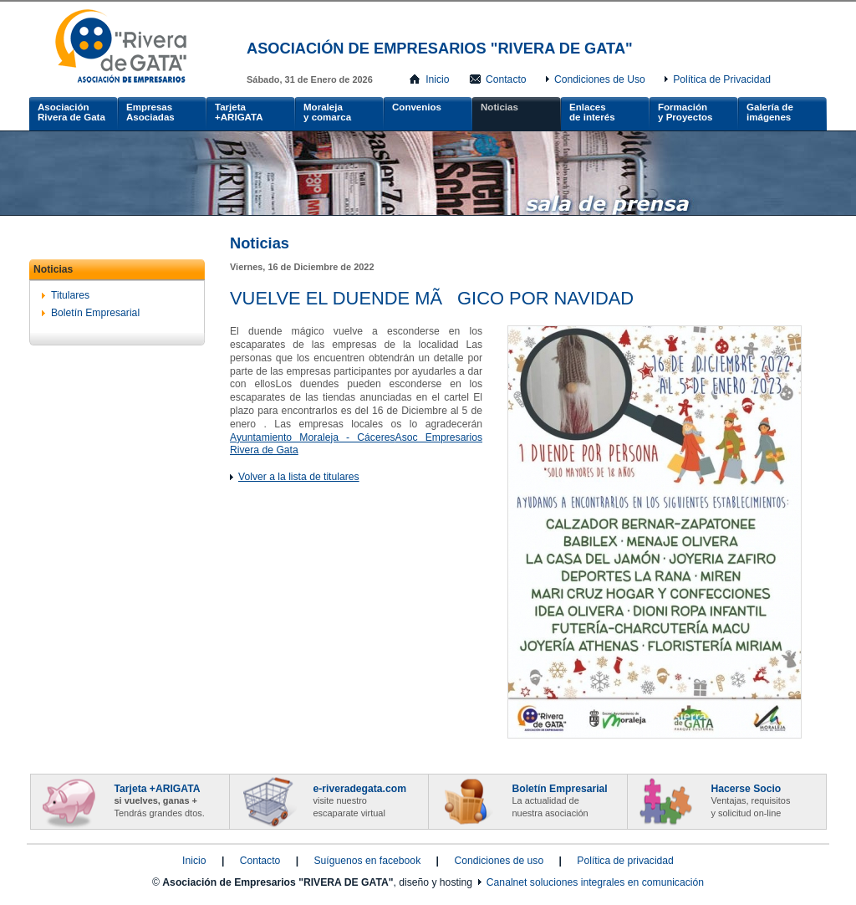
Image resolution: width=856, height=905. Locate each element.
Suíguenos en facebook (366, 861)
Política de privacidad (625, 861)
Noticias (499, 107)
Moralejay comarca (327, 112)
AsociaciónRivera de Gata (71, 112)
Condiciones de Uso (599, 79)
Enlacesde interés (592, 112)
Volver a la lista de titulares (298, 477)
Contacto (506, 79)
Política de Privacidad (722, 79)
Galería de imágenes (769, 112)
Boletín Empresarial (95, 313)
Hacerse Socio (751, 800)
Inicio (437, 79)
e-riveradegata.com (359, 800)
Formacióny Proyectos (685, 112)
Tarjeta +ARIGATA (239, 112)
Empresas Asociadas (150, 112)
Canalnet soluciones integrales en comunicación (595, 882)
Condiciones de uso (498, 861)
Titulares (70, 295)
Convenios (416, 107)
